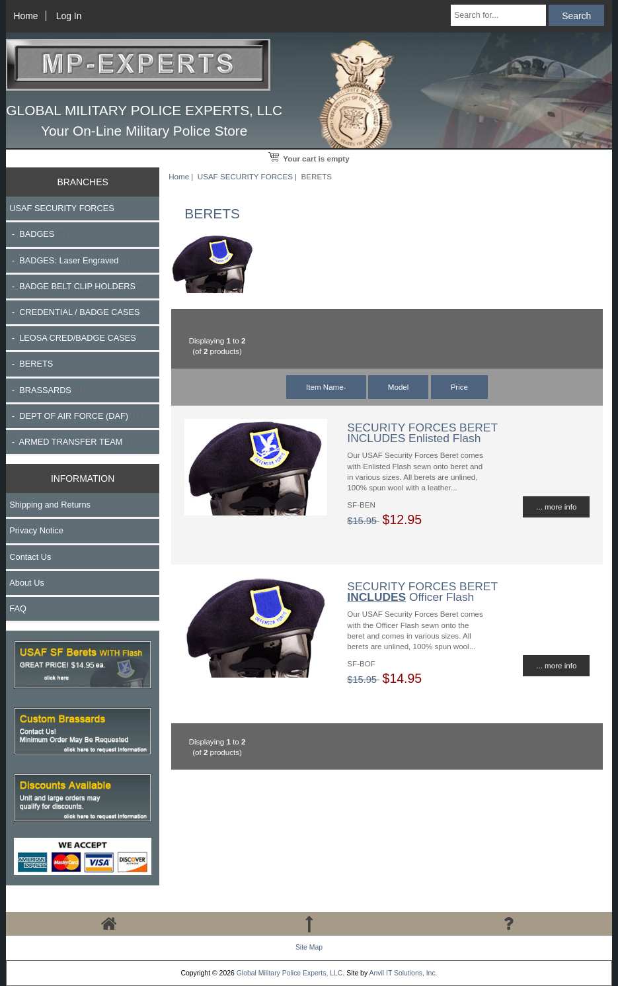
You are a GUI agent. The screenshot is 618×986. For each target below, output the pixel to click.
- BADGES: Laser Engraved (70, 260)
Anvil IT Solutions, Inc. (403, 973)
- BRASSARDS (46, 390)
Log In (69, 16)
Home (25, 16)
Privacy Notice (36, 530)
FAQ (17, 608)
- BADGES (38, 234)
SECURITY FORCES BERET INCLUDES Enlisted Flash (422, 433)
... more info (556, 506)
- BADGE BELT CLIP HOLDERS (78, 286)
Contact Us (30, 557)
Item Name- (326, 386)
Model (398, 386)
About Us (26, 583)
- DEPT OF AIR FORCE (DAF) (75, 416)
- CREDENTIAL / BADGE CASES (83, 312)
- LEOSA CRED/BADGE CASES (78, 338)
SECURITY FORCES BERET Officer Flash (422, 592)
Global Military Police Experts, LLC (290, 973)
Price (459, 386)
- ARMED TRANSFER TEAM (72, 442)
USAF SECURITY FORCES (245, 176)
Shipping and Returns (50, 505)
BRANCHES (82, 182)
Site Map (309, 947)
